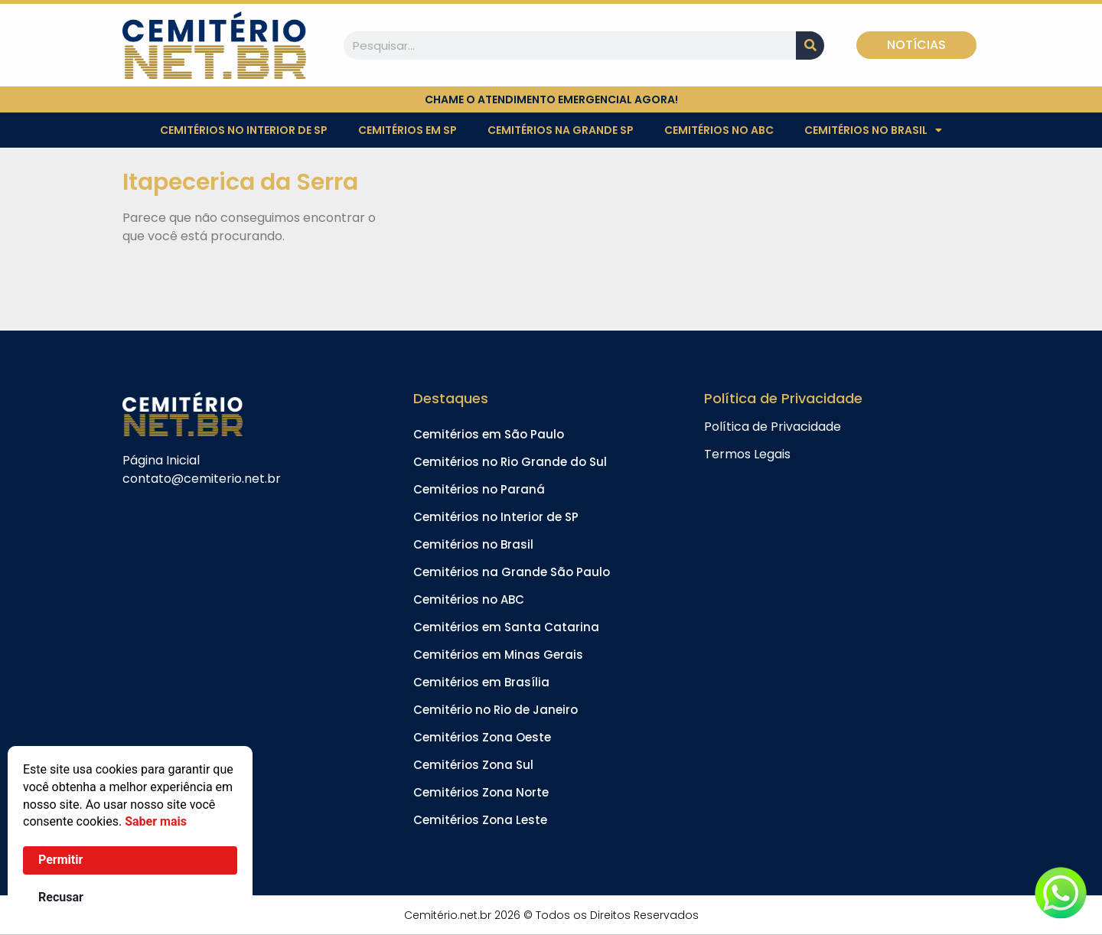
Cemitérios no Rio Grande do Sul (510, 462)
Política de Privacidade (772, 426)
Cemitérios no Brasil (873, 130)
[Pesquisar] (810, 45)
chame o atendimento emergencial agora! (551, 99)
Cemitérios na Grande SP (560, 130)
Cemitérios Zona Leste (480, 820)
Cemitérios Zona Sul (473, 765)
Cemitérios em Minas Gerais (498, 655)
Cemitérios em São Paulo (488, 434)
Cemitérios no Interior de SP (244, 130)
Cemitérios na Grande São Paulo (511, 572)
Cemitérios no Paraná (479, 489)
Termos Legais (747, 454)
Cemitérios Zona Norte (481, 792)
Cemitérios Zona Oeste (482, 737)
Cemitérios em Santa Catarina (506, 627)
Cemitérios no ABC (719, 130)
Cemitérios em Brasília (481, 682)
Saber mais (156, 821)
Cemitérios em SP (407, 130)
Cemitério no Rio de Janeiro (495, 710)
